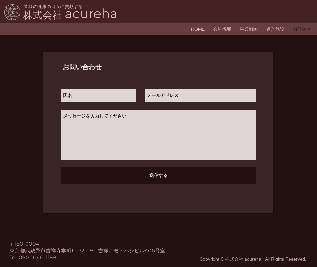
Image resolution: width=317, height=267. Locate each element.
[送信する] (158, 175)
